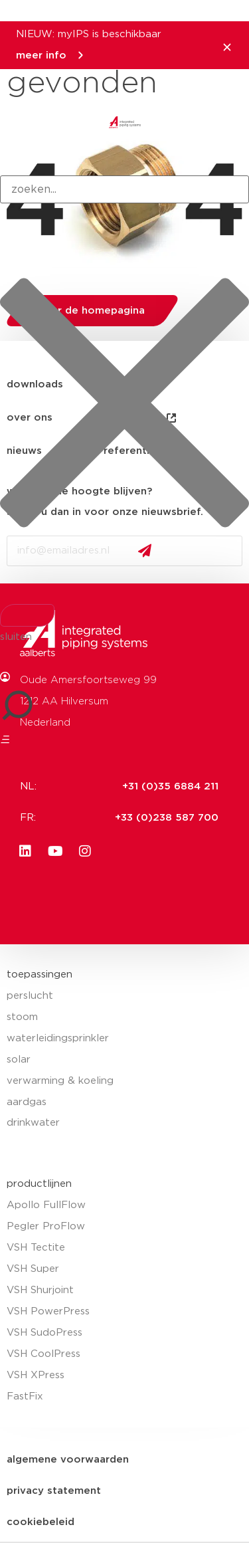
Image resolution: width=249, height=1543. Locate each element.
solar (19, 1060)
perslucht (30, 996)
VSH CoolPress (43, 1354)
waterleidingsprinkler (58, 1038)
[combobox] (124, 189)
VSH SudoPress (44, 1333)
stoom (22, 1017)
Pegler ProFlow (46, 1226)
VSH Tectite (36, 1248)
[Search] (27, 615)
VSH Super (33, 1269)
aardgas (26, 1102)
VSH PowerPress (48, 1311)
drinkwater (33, 1123)
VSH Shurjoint (40, 1290)
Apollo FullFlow (46, 1205)
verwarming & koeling (60, 1081)
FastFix (25, 1396)
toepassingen (39, 974)
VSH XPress (35, 1375)
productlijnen (39, 1184)
